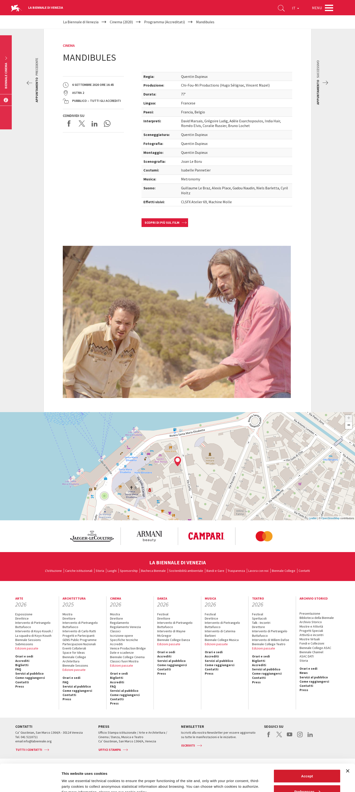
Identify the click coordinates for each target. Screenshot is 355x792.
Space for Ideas (74, 652)
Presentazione (310, 613)
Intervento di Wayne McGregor (171, 633)
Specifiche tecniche (124, 640)
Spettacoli (259, 618)
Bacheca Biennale (153, 571)
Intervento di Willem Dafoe (270, 640)
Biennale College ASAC (315, 648)
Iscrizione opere (121, 635)
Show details (72, 778)
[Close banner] (347, 743)
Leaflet (313, 518)
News (304, 673)
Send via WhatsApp (107, 123)
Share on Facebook (69, 123)
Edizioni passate (26, 648)
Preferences (307, 764)
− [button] (348, 425)
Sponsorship (129, 571)
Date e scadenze (122, 652)
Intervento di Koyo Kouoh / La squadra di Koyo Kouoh (34, 633)
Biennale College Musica (222, 640)
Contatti (304, 571)
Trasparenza (236, 571)
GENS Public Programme (80, 640)
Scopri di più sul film (162, 222)
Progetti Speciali (311, 631)
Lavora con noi (258, 571)
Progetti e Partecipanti (79, 635)
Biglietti (21, 665)
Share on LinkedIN (94, 123)
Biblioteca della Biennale (317, 618)
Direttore (69, 618)
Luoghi (112, 571)
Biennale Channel (311, 652)
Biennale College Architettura (74, 659)
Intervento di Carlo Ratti (79, 631)
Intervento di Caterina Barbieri (220, 633)
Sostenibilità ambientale (186, 571)
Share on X (81, 123)
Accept (307, 749)
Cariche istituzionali (78, 571)
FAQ (18, 669)
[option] (91, 536)
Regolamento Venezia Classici (125, 629)
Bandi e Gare (215, 571)
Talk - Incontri (261, 623)
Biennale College (283, 571)
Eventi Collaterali (74, 648)
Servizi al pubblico (29, 673)
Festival (162, 614)
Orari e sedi (24, 656)
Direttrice (22, 618)
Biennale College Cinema (127, 657)
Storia (100, 571)
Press (19, 686)
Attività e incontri (311, 635)
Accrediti (22, 661)
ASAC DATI (307, 656)
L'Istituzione (53, 571)
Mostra (67, 614)
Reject (307, 779)
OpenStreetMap (330, 518)
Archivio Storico (311, 622)
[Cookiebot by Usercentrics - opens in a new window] (30, 782)
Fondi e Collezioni (312, 643)
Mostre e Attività (311, 626)
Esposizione (23, 614)
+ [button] (348, 418)
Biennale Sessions (28, 640)
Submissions (24, 644)
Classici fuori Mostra (124, 661)
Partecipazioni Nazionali (79, 644)
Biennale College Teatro (268, 644)
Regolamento (119, 623)
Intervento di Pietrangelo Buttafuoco (33, 625)
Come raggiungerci (30, 678)
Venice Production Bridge (128, 648)
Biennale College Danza (173, 640)
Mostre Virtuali (310, 639)
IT (295, 8)
